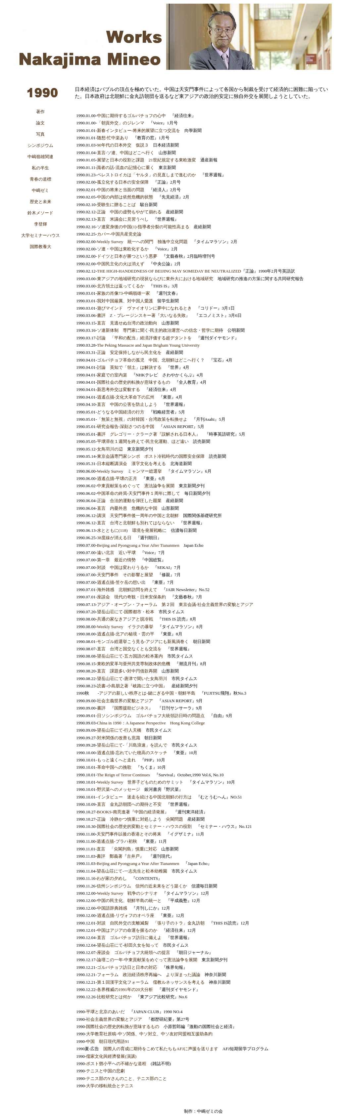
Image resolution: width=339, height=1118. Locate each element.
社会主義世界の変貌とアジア (125, 700)
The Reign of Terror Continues (123, 774)
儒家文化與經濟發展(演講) (111, 1056)
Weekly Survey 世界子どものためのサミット (140, 782)
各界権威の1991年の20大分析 (125, 989)
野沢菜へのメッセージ (118, 789)
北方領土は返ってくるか (120, 285)
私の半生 (40, 167)
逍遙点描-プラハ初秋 (117, 841)
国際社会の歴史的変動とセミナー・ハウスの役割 (144, 826)
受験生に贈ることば (116, 204)
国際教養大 (40, 246)
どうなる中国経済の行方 (120, 411)
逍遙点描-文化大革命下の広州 (125, 397)
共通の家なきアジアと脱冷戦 (125, 619)
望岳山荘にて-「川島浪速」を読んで (132, 745)
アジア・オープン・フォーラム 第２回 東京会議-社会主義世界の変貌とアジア (175, 604)
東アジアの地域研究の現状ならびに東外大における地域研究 (155, 278)
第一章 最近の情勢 (116, 559)
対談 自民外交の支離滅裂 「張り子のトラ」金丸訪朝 (151, 923)
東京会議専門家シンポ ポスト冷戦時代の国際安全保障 (151, 456)
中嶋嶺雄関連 (40, 156)
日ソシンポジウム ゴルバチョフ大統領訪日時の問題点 (151, 715)
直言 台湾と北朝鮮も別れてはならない (135, 522)
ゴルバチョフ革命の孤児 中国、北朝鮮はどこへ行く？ (151, 360)
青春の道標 (40, 179)
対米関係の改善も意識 (118, 737)
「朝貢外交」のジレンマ (120, 122)
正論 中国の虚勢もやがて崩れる (129, 211)
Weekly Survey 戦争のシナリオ (127, 893)
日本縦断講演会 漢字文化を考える (131, 463)
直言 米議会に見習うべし (123, 219)
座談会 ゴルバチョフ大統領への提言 (133, 952)
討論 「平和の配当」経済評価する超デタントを (144, 337)
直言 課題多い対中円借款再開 (127, 670)
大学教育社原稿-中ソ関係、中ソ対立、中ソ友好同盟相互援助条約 (149, 1033)
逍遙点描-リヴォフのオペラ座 (125, 915)
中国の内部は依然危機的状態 (125, 196)
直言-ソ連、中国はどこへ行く (125, 152)
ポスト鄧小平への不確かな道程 (116, 1063)
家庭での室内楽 (112, 374)
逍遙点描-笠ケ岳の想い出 (121, 582)
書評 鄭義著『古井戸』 (120, 856)
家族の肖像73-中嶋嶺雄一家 (123, 293)
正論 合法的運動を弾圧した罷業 (129, 500)
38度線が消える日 (114, 537)
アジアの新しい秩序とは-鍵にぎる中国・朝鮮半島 (147, 693)
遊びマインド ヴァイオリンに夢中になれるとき (144, 308)
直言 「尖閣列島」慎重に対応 (127, 848)
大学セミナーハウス (40, 235)
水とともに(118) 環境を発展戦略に (132, 530)
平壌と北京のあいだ (105, 1011)
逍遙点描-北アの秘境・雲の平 (125, 633)
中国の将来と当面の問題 (120, 189)
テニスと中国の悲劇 (105, 1070)
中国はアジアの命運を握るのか (127, 930)
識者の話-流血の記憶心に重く (125, 167)
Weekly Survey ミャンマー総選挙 (129, 471)
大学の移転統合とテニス (109, 1085)
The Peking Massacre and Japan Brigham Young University (148, 345)
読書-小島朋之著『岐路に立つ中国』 (132, 685)
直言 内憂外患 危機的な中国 (127, 508)
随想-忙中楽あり (112, 137)
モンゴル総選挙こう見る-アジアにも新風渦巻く (143, 641)
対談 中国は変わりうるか (123, 567)
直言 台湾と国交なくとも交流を (129, 648)
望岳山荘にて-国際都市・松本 (125, 611)
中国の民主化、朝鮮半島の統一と (129, 900)
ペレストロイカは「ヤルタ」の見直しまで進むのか (146, 174)
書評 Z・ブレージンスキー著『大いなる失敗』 (143, 315)
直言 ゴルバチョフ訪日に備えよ (129, 937)
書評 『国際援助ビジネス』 (125, 708)
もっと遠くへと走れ (116, 759)
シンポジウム (40, 145)
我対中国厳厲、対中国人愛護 (125, 300)
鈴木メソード (40, 212)
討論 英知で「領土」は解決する (129, 367)
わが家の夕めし (112, 878)
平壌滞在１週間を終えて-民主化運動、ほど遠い (143, 441)
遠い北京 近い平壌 (116, 552)
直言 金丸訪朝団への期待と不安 (129, 804)
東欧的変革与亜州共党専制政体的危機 (133, 663)
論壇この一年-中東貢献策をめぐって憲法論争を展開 (147, 959)
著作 (40, 111)
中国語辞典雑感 (112, 908)
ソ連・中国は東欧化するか (123, 248)
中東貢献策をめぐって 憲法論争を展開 (135, 485)
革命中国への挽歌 (114, 767)
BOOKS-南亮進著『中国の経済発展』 (133, 811)
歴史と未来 (40, 201)
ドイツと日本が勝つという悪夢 (127, 256)
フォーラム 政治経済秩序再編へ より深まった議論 (148, 974)
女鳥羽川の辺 (110, 449)
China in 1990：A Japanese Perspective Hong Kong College (151, 722)
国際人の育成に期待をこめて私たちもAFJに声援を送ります (160, 1048)
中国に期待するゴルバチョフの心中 (131, 115)
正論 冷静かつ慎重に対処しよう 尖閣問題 (140, 819)
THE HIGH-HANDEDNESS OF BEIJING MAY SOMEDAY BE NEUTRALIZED (169, 271)
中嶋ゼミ (40, 190)
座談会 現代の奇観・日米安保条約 (131, 596)
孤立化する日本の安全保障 (123, 182)
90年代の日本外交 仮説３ (123, 145)
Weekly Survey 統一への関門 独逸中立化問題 (142, 241)
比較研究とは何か (114, 996)
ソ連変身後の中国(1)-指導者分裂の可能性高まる (143, 226)
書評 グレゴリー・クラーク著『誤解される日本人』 (148, 434)
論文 (40, 122)
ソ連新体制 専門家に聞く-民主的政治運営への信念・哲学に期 (158, 330)
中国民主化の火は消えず (120, 263)
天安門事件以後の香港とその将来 (129, 834)
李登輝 (40, 224)
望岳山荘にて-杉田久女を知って (128, 945)
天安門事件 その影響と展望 (125, 574)
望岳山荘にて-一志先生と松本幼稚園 (132, 871)
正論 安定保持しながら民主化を (129, 352)
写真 (40, 134)
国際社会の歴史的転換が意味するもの (133, 382)
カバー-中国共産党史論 (119, 234)
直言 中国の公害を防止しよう (127, 404)
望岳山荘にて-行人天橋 (119, 730)
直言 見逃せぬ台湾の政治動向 (127, 323)
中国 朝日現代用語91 (107, 1041)
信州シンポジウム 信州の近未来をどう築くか (142, 885)
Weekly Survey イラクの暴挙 (125, 626)
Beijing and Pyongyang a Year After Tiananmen (138, 545)
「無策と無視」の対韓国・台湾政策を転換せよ (142, 419)
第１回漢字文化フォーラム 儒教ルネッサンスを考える (151, 982)
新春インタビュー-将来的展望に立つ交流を (138, 130)
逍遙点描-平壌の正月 (117, 478)
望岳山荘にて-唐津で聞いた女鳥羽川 (132, 678)
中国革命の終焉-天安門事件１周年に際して (138, 493)
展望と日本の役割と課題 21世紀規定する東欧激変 (146, 159)
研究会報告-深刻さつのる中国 (125, 426)
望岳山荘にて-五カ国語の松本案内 (130, 656)
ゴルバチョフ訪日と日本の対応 (127, 967)
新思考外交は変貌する (118, 389)
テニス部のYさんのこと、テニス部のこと (126, 1078)
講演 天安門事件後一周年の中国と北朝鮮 (138, 515)
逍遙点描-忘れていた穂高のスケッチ (132, 752)
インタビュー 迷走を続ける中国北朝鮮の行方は (144, 797)
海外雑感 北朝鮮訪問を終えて (127, 589)
